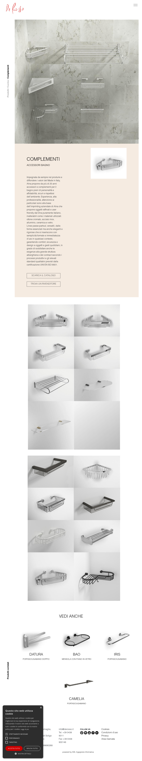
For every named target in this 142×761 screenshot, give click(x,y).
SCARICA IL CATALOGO (44, 276)
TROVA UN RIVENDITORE (43, 284)
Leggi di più (25, 729)
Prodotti (8, 93)
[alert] (23, 731)
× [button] (41, 708)
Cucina (8, 83)
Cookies (105, 729)
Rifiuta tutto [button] (32, 748)
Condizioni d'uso (109, 733)
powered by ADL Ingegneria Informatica (78, 752)
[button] (22, 753)
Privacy (105, 736)
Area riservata (108, 739)
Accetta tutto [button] (14, 748)
